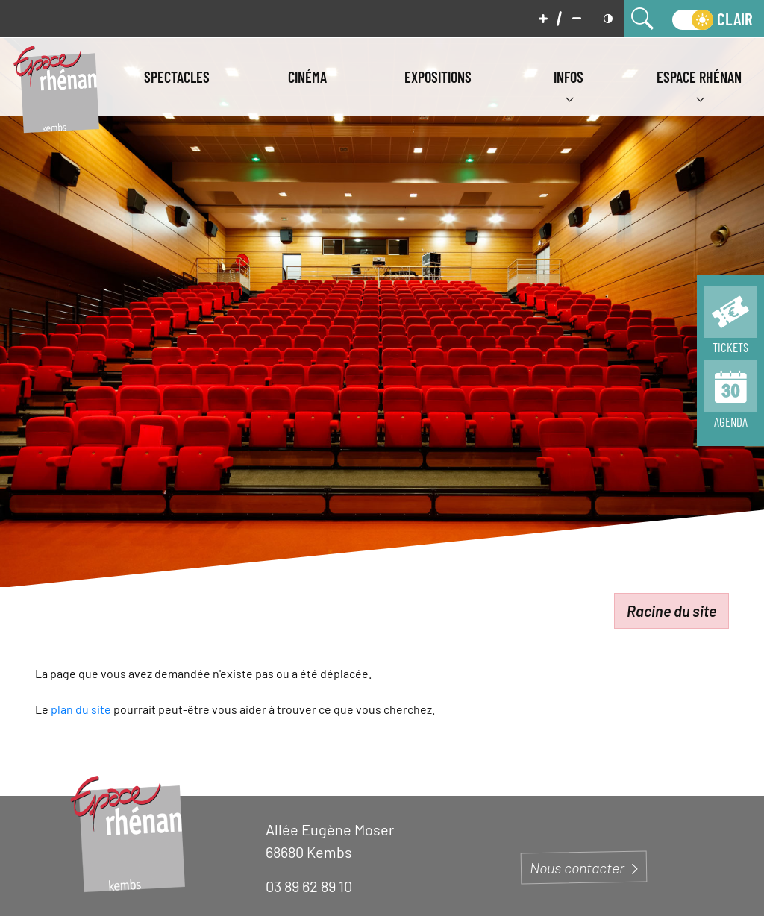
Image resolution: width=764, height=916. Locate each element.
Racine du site (671, 611)
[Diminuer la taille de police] (576, 18)
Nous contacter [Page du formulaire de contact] (584, 867)
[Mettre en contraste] (608, 18)
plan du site (81, 709)
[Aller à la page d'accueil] (56, 88)
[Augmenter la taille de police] (543, 18)
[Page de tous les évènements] (730, 397)
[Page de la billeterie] (730, 323)
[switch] (712, 18)
